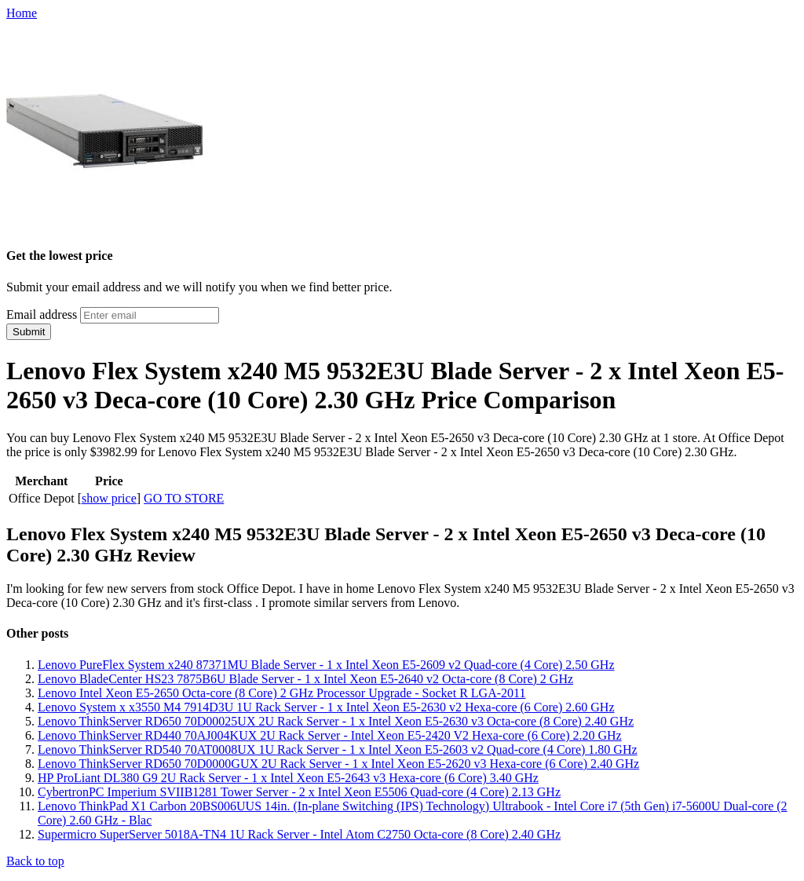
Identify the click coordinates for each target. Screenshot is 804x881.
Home (21, 13)
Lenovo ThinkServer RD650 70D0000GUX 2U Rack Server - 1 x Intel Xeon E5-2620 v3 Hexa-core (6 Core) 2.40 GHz (338, 763)
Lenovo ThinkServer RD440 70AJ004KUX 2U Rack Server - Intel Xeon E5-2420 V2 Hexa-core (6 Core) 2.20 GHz (330, 735)
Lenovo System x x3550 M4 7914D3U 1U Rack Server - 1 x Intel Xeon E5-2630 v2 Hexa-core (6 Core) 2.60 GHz (326, 707)
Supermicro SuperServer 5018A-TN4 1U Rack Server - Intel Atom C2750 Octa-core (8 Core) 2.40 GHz (299, 834)
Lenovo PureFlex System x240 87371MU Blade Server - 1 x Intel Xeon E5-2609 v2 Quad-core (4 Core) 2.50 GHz (326, 664)
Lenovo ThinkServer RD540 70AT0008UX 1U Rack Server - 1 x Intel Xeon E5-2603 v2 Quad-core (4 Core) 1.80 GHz (338, 749)
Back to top (35, 861)
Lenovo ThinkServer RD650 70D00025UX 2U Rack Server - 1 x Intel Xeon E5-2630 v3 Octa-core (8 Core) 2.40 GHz (336, 721)
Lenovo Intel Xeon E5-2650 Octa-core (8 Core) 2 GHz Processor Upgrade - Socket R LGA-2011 (281, 693)
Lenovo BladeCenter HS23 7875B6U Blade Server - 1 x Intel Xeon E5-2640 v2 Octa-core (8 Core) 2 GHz (305, 678)
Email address (41, 314)
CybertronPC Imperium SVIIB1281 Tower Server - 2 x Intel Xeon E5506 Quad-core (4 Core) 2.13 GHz (299, 792)
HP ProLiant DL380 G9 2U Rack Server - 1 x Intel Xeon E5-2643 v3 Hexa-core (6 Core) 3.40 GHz (288, 777)
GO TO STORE (184, 498)
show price (109, 498)
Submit (29, 332)
